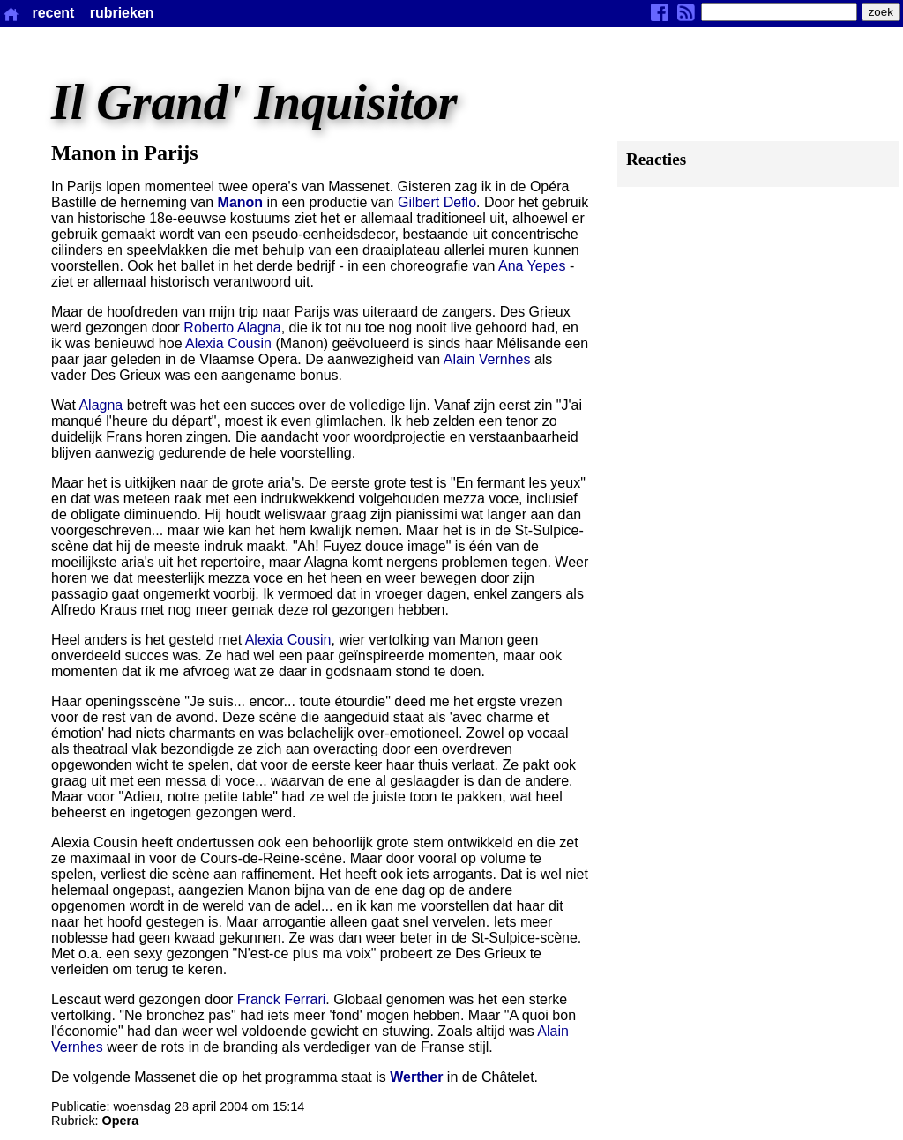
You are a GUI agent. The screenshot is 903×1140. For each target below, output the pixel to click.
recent (53, 12)
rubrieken (122, 12)
